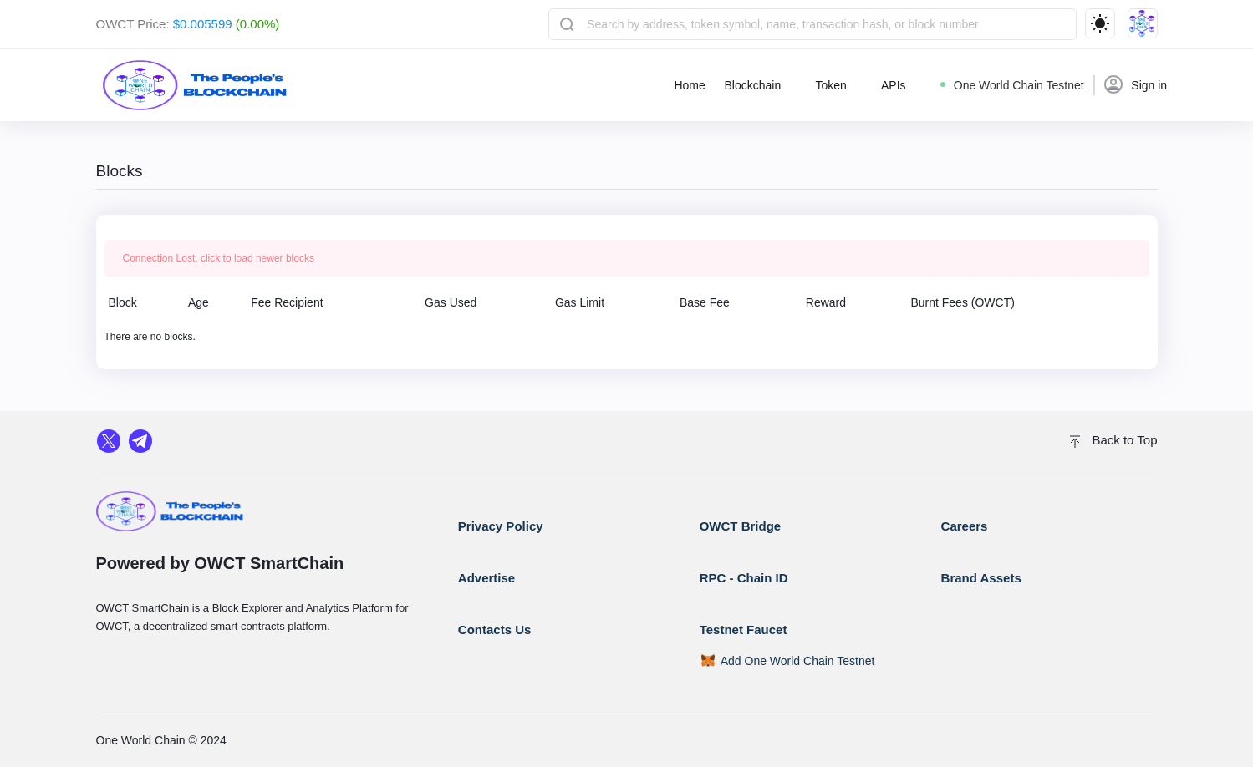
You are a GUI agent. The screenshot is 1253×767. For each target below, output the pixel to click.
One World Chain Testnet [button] (1012, 85)
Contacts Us (495, 629)
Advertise (486, 578)
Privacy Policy (500, 526)
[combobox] (812, 24)
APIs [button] (893, 85)
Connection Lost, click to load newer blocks (218, 258)
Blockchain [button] (752, 85)
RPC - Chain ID (744, 578)
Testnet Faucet (743, 629)
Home (689, 85)
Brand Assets (981, 578)
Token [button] (830, 85)
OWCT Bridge (741, 526)
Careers (964, 526)
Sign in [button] (1135, 84)
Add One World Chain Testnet (798, 661)
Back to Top (1113, 440)
